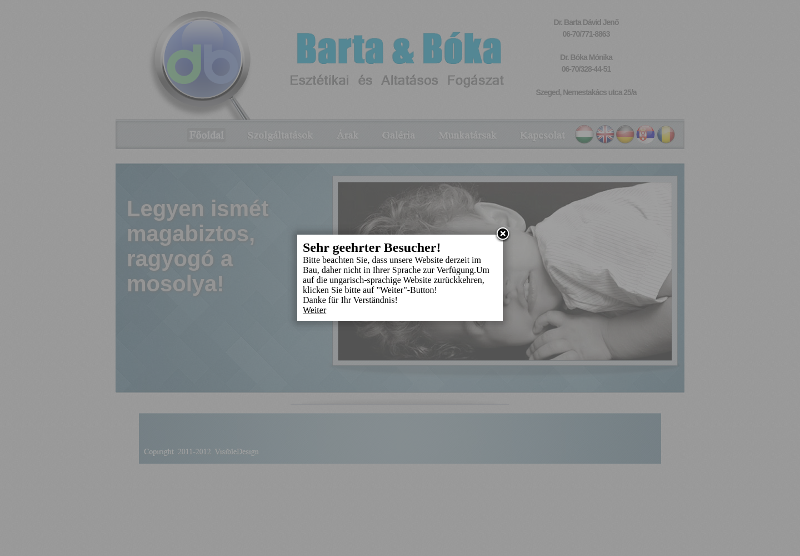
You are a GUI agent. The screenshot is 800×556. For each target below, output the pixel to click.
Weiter (314, 310)
